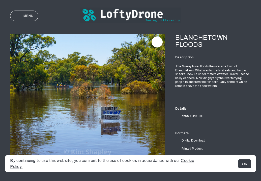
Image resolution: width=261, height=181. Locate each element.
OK (244, 164)
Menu (24, 16)
